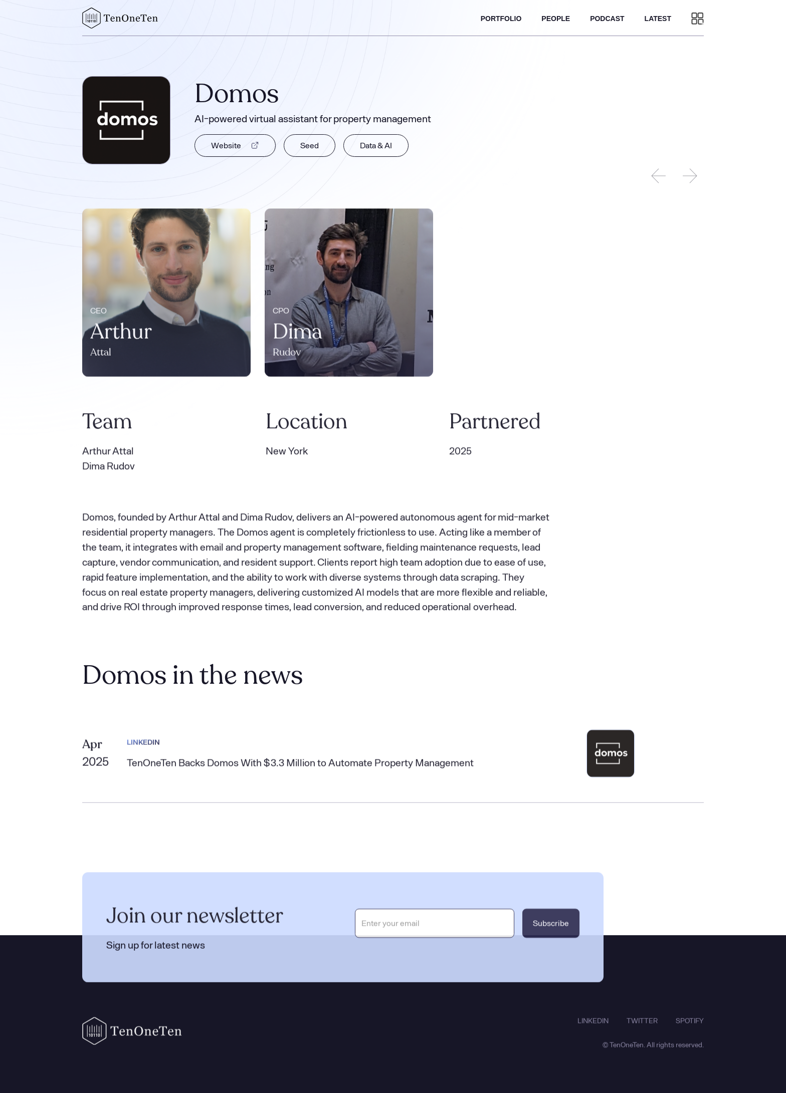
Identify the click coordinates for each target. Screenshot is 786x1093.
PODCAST (607, 19)
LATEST (658, 19)
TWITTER (642, 1027)
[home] (120, 18)
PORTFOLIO (501, 19)
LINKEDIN (593, 1027)
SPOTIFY (690, 1027)
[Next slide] (690, 176)
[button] (697, 18)
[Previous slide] (659, 176)
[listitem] (166, 293)
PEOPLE (555, 19)
